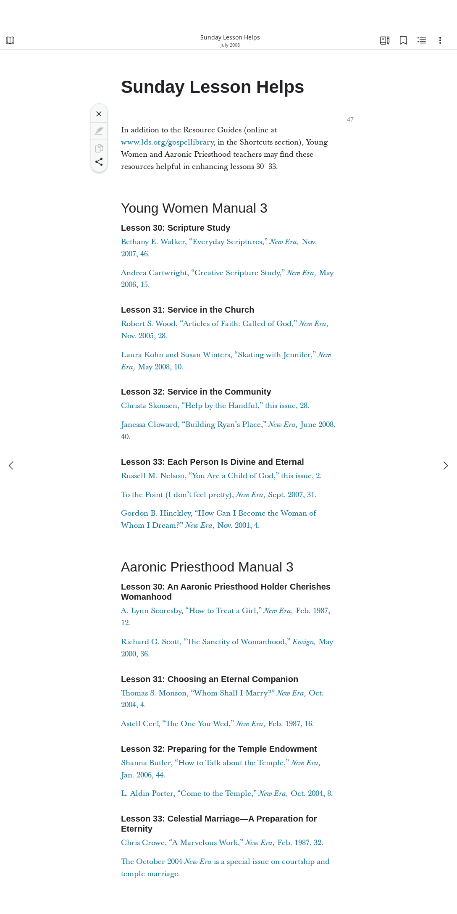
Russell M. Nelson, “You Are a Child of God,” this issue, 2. (221, 476)
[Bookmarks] (403, 40)
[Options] (440, 40)
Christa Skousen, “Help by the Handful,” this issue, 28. (215, 405)
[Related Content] (421, 40)
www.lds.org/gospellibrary (167, 142)
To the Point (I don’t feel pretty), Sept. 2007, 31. (219, 495)
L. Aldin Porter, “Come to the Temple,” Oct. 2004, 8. (227, 793)
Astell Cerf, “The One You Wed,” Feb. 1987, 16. (217, 724)
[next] (445, 465)
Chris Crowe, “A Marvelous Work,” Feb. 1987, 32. (222, 843)
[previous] (11, 465)
